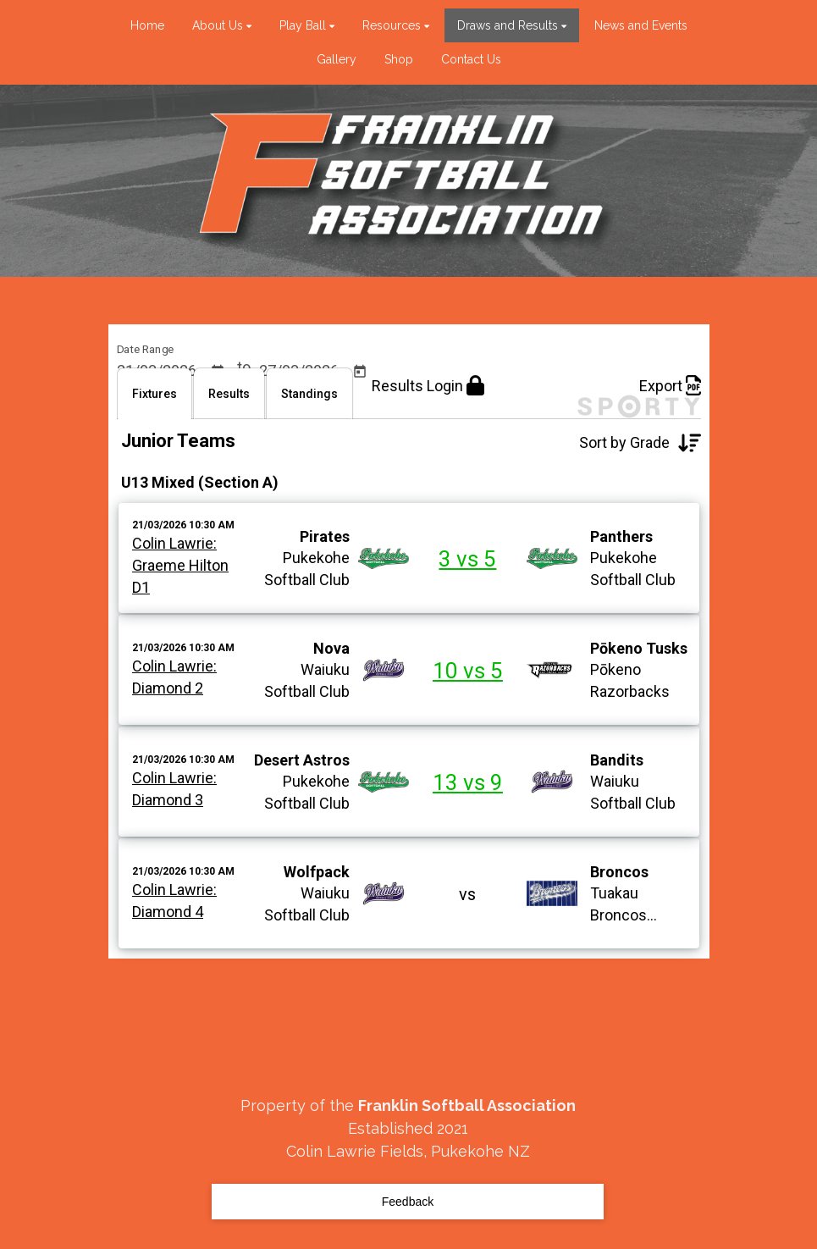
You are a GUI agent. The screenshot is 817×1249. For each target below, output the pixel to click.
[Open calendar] (217, 372)
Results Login (428, 425)
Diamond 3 (167, 839)
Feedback (407, 1201)
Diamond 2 (167, 727)
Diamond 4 (167, 950)
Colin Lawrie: (174, 582)
